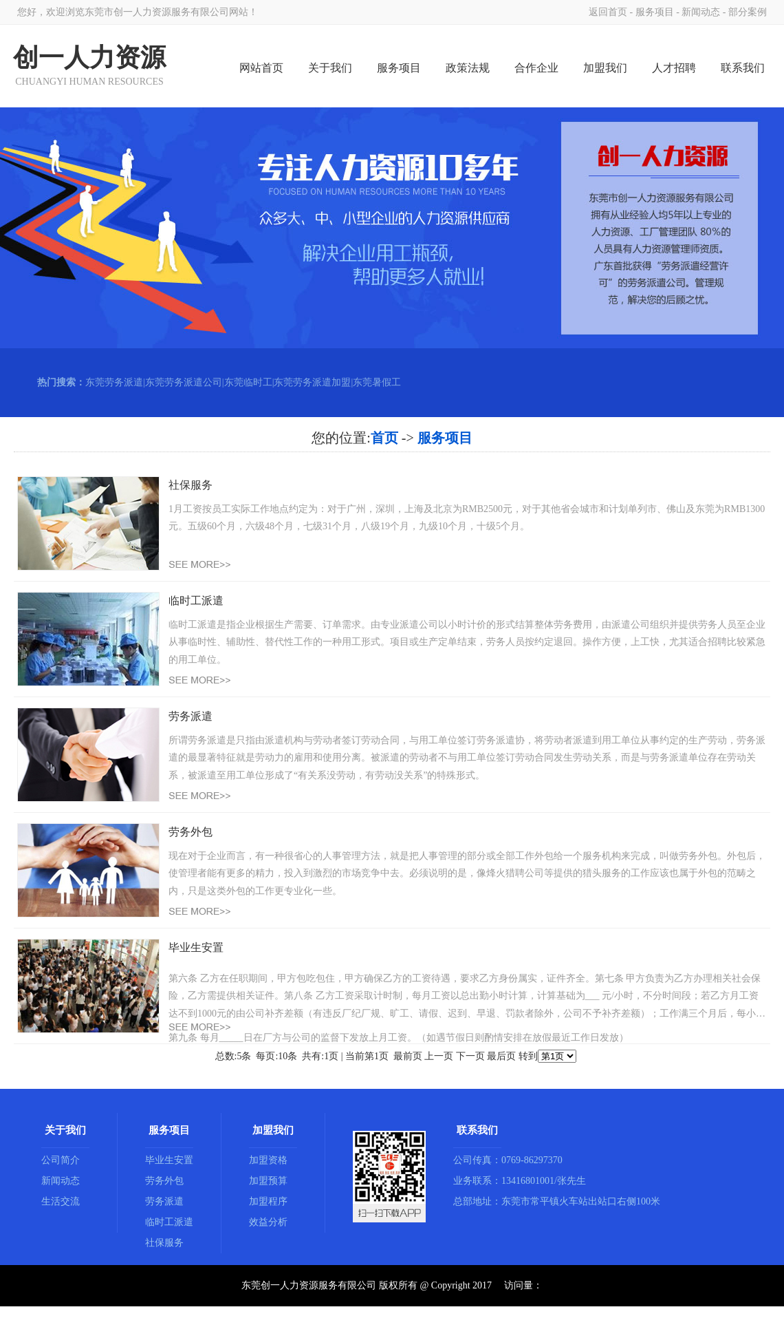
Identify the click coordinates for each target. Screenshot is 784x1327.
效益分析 (268, 1222)
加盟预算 (268, 1181)
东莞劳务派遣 (114, 382)
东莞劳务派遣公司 (183, 382)
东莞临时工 (248, 382)
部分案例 (747, 12)
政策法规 (468, 68)
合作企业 (536, 68)
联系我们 (743, 68)
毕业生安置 (169, 1160)
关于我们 (330, 68)
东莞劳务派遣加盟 (312, 382)
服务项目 (654, 12)
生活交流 (60, 1201)
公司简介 (60, 1160)
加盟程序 (268, 1201)
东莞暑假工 (377, 382)
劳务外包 (164, 1181)
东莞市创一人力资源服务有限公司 (157, 12)
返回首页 (608, 12)
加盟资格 (268, 1160)
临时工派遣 (169, 1222)
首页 (384, 437)
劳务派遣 (164, 1201)
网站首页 (261, 68)
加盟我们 (605, 68)
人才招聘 (674, 68)
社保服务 (164, 1243)
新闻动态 (701, 12)
